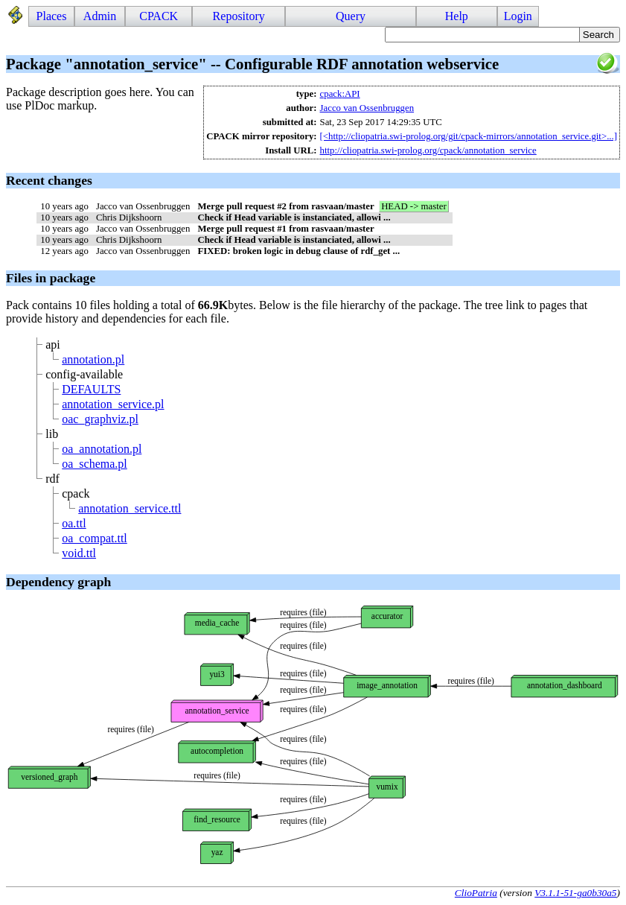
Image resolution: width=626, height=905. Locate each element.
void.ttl (79, 553)
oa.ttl (74, 523)
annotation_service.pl (113, 404)
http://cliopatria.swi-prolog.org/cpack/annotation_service (428, 150)
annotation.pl (93, 359)
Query (350, 16)
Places (51, 16)
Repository (239, 16)
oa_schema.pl (94, 463)
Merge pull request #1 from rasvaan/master (285, 228)
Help (456, 16)
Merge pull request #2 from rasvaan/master (285, 206)
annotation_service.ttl (129, 508)
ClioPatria (476, 892)
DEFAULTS (91, 389)
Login (518, 16)
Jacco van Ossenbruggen (367, 108)
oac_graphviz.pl (100, 419)
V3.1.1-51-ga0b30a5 (575, 892)
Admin (99, 16)
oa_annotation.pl (101, 448)
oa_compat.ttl (94, 538)
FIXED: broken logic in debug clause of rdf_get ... (298, 251)
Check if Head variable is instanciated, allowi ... (293, 217)
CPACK (158, 16)
